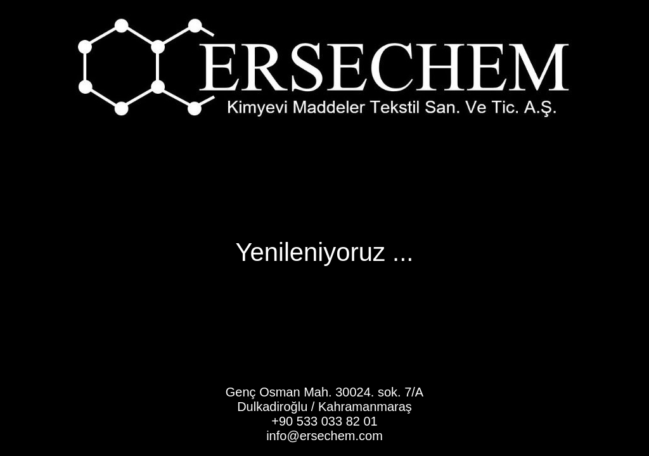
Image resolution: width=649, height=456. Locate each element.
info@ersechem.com (324, 436)
